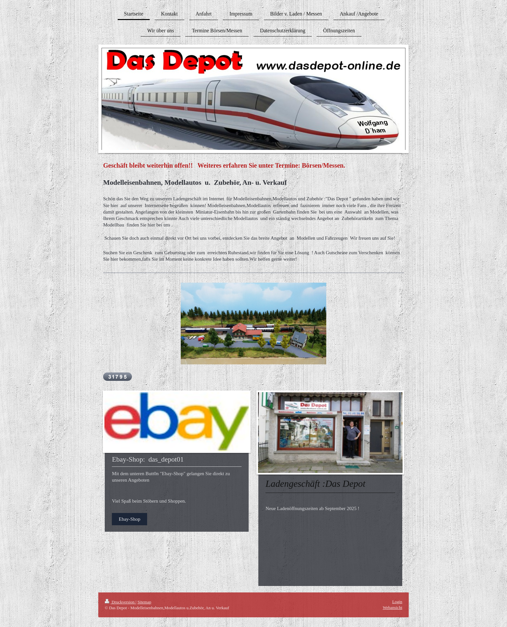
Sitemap (144, 602)
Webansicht (392, 607)
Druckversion (120, 602)
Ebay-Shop (129, 519)
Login (397, 601)
